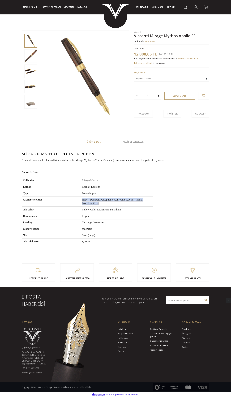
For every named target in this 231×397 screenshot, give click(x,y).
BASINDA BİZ (142, 7)
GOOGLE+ (200, 113)
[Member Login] (196, 7)
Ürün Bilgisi (94, 141)
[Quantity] (147, 95)
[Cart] (206, 7)
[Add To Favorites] (203, 96)
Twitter (185, 347)
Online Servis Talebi (159, 341)
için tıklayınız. (149, 63)
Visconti (137, 31)
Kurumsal (122, 347)
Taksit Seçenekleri (132, 141)
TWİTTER (172, 113)
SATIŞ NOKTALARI (52, 7)
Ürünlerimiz (123, 329)
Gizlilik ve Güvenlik (158, 329)
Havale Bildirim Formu (160, 345)
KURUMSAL (157, 7)
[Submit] (205, 300)
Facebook (186, 329)
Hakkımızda (123, 338)
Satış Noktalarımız (126, 333)
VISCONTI (69, 7)
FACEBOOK (143, 113)
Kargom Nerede (157, 350)
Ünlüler (121, 351)
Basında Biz (123, 342)
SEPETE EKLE (180, 95)
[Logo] (115, 12)
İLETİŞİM (171, 7)
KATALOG (82, 7)
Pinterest (186, 338)
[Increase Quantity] (158, 95)
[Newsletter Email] (187, 300)
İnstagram (186, 333)
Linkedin (186, 342)
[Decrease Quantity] (136, 95)
